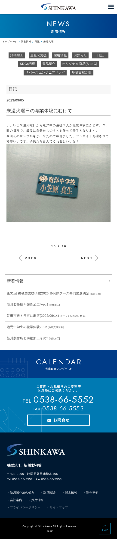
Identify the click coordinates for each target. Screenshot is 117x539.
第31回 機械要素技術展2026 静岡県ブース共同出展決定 (48, 293)
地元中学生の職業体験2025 (27, 327)
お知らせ (80, 55)
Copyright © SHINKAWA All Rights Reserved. (50, 526)
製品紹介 (48, 64)
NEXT (87, 258)
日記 (100, 55)
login (50, 531)
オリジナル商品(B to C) (79, 64)
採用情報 (60, 55)
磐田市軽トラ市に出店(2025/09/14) (33, 315)
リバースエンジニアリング (45, 72)
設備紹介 (49, 492)
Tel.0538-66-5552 (20, 479)
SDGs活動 (27, 64)
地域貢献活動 (82, 72)
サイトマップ (59, 507)
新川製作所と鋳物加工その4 (27, 304)
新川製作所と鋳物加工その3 (27, 338)
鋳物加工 (16, 55)
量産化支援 (38, 55)
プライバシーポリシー (25, 507)
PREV (31, 258)
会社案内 (16, 500)
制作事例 (92, 492)
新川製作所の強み (22, 492)
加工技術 (71, 492)
